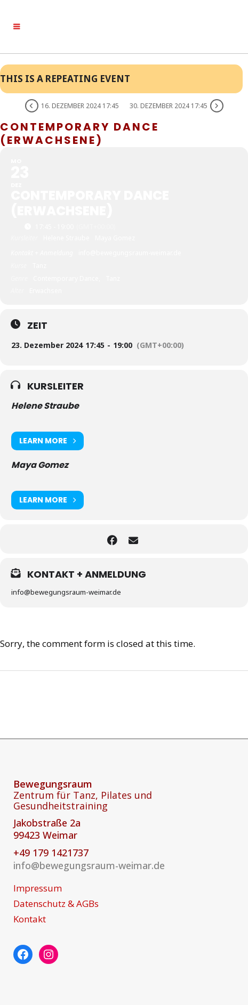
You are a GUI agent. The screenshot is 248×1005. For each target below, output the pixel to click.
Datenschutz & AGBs (56, 904)
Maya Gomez (39, 465)
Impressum (37, 888)
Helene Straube (45, 406)
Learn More (47, 441)
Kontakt (29, 919)
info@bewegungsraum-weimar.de (89, 865)
